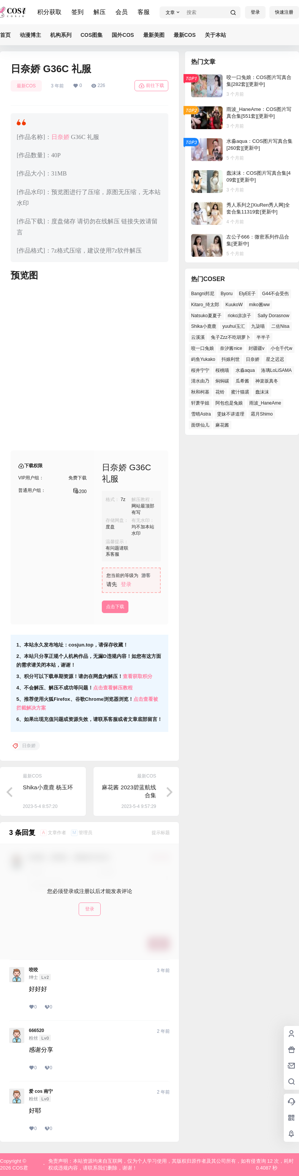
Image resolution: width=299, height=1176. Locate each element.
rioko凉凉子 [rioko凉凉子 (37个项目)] (239, 315)
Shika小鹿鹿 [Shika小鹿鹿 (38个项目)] (203, 326)
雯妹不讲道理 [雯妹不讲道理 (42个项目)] (230, 414)
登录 (255, 12)
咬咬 (33, 969)
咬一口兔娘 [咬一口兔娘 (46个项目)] (202, 348)
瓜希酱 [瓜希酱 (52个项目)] (242, 381)
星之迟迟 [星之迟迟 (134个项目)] (275, 359)
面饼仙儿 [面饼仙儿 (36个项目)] (200, 425)
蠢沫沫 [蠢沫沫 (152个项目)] (262, 392)
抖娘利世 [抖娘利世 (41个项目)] (230, 359)
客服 (144, 12)
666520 (36, 1030)
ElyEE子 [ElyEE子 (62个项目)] (247, 293)
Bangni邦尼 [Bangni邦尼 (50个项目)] (202, 293)
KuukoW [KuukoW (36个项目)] (233, 304)
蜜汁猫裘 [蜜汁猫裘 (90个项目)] (240, 392)
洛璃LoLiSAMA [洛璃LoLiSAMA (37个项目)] (276, 370)
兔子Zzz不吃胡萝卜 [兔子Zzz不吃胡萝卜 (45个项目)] (230, 337)
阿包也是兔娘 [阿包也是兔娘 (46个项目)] (229, 403)
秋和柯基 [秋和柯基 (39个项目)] (200, 392)
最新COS (26, 86)
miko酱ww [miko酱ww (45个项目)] (259, 304)
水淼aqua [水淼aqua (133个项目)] (245, 370)
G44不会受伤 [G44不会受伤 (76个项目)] (275, 293)
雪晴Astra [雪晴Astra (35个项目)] (201, 414)
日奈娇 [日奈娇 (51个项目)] (252, 359)
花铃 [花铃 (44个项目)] (220, 392)
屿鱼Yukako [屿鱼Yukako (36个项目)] (203, 359)
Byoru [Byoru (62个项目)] (227, 293)
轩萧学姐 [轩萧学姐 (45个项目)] (200, 403)
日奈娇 (60, 137)
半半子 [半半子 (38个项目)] (263, 337)
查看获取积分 (137, 676)
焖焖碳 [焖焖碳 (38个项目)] (222, 381)
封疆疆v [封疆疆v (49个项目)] (256, 348)
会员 (121, 12)
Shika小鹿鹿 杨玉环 (48, 787)
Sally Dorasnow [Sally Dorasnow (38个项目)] (273, 315)
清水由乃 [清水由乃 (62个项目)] (200, 381)
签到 (77, 12)
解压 (99, 12)
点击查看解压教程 (113, 688)
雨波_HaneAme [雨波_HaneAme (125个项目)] (265, 403)
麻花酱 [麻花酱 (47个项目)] (222, 425)
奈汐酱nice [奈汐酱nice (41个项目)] (231, 348)
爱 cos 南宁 (41, 1091)
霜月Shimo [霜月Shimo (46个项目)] (262, 414)
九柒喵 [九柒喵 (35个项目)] (258, 326)
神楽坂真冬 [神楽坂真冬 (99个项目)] (266, 381)
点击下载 (115, 606)
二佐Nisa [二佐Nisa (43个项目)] (280, 326)
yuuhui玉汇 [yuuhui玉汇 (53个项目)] (233, 326)
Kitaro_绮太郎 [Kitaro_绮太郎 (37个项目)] (205, 304)
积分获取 (49, 12)
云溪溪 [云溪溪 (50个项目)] (198, 337)
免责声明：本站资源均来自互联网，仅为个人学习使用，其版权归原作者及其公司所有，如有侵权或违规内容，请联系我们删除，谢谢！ (152, 1164)
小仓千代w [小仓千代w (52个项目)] (281, 348)
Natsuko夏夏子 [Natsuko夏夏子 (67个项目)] (206, 315)
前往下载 (151, 86)
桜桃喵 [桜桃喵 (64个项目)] (222, 370)
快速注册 (284, 12)
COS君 (19, 1168)
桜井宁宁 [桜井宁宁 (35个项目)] (200, 370)
